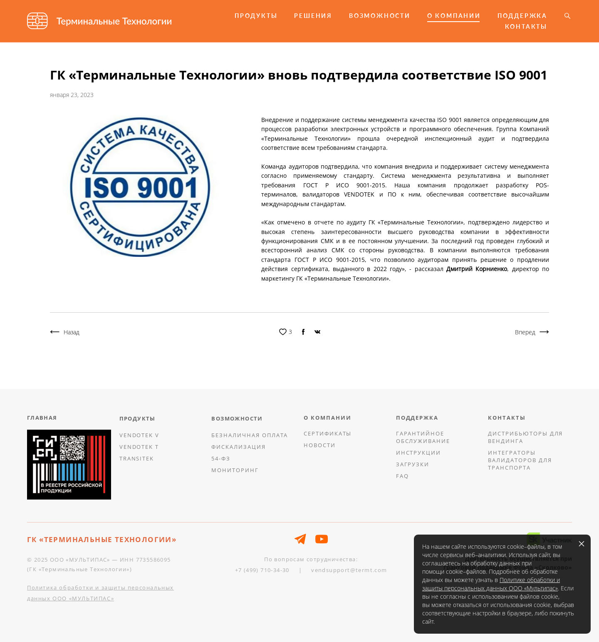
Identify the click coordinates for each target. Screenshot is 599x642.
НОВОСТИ (320, 445)
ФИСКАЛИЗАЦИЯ (238, 446)
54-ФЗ (220, 458)
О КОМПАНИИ (454, 15)
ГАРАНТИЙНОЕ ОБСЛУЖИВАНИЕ (423, 437)
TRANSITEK (136, 458)
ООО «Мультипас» (532, 588)
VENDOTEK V (139, 435)
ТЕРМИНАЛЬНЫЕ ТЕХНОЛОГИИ (108, 539)
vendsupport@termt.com (349, 570)
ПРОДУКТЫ (256, 15)
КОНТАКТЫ (526, 26)
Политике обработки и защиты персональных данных (491, 584)
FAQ (402, 476)
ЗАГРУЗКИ (413, 464)
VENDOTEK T (139, 446)
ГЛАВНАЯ (42, 417)
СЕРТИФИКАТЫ (327, 433)
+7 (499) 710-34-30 (262, 570)
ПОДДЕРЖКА (522, 15)
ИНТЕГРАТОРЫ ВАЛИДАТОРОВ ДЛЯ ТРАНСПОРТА (520, 460)
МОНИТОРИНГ (235, 470)
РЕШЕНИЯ (313, 15)
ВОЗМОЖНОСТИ (380, 15)
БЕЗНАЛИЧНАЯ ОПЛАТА (249, 435)
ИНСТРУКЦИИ (418, 452)
